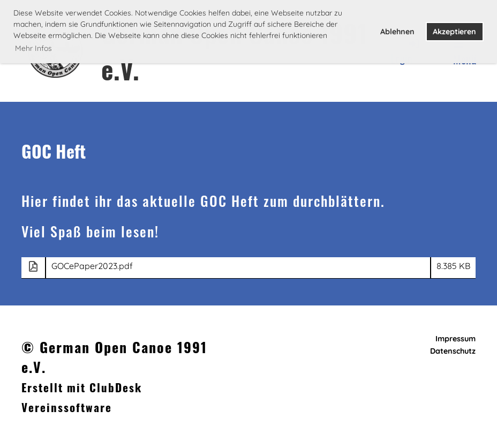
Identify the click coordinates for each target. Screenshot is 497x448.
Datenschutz (453, 351)
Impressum (455, 339)
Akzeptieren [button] (454, 31)
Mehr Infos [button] (33, 48)
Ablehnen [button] (397, 31)
